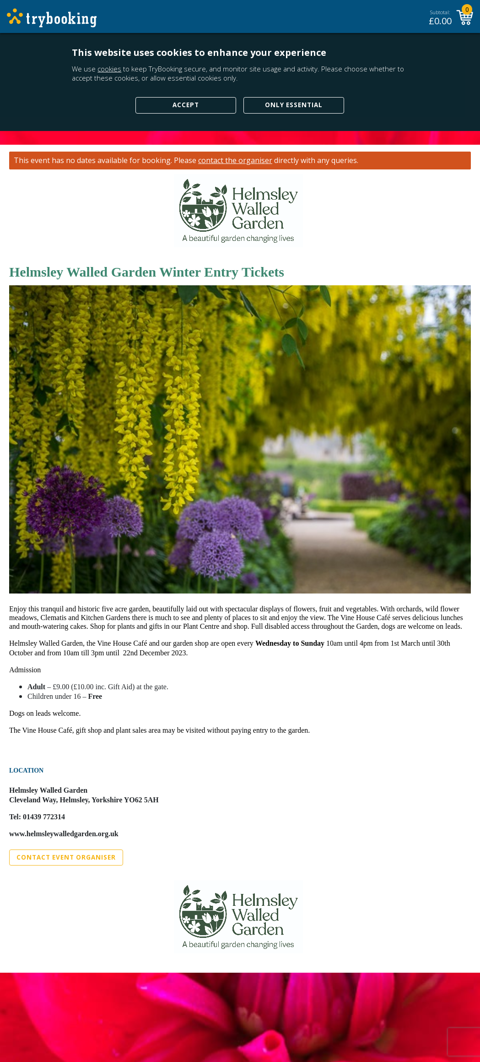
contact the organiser (235, 160)
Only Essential (294, 105)
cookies (109, 68)
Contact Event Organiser (66, 857)
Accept (186, 105)
